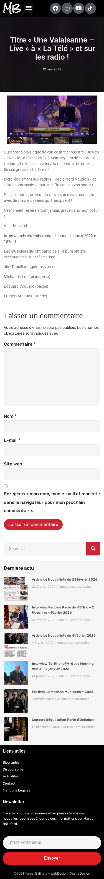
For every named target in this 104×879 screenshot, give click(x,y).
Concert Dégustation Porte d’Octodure (63, 720)
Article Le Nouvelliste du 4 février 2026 (64, 635)
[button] (29, 8)
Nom (10, 416)
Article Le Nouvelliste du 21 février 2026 (64, 579)
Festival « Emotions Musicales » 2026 (62, 692)
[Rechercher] (93, 548)
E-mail (12, 440)
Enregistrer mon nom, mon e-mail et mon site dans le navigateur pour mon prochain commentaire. (52, 502)
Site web (13, 464)
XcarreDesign (80, 873)
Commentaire (19, 344)
